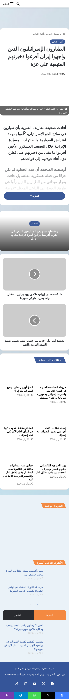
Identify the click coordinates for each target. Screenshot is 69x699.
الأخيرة (50, 614)
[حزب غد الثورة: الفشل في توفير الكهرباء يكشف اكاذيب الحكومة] (56, 592)
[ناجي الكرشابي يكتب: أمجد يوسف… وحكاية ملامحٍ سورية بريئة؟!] (56, 630)
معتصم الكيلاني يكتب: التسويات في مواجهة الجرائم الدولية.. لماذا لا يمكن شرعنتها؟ (23, 645)
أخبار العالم (38, 34)
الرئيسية (59, 34)
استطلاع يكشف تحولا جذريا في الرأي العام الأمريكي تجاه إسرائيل (18, 431)
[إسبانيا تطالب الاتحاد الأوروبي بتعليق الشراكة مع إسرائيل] (51, 416)
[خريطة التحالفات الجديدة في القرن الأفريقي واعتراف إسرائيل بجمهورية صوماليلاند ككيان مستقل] (51, 375)
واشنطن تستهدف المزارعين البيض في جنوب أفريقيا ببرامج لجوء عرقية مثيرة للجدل (34, 235)
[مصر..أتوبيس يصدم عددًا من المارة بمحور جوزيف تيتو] (56, 576)
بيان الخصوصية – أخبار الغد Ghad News (24, 674)
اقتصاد (34, 223)
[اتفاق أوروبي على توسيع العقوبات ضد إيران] (18, 375)
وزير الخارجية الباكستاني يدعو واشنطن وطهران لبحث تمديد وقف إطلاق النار (51, 469)
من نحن (61, 674)
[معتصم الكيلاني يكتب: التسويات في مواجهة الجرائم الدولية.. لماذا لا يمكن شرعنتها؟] (56, 647)
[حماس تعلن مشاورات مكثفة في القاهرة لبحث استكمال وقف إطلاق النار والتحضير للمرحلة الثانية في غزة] (18, 453)
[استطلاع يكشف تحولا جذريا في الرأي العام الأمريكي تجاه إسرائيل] (18, 416)
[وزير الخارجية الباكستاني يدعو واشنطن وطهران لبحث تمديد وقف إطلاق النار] (51, 453)
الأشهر (18, 614)
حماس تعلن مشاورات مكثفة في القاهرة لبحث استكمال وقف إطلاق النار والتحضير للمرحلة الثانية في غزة (18, 472)
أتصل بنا (51, 674)
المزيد (49, 34)
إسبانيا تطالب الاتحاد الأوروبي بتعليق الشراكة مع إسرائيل (51, 431)
